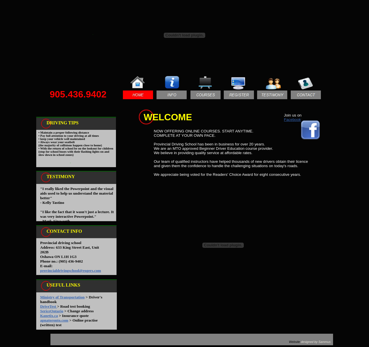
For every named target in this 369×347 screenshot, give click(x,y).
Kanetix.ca (49, 315)
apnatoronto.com (54, 320)
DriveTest (48, 306)
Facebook (292, 119)
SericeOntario (51, 311)
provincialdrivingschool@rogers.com (70, 270)
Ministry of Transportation (62, 297)
